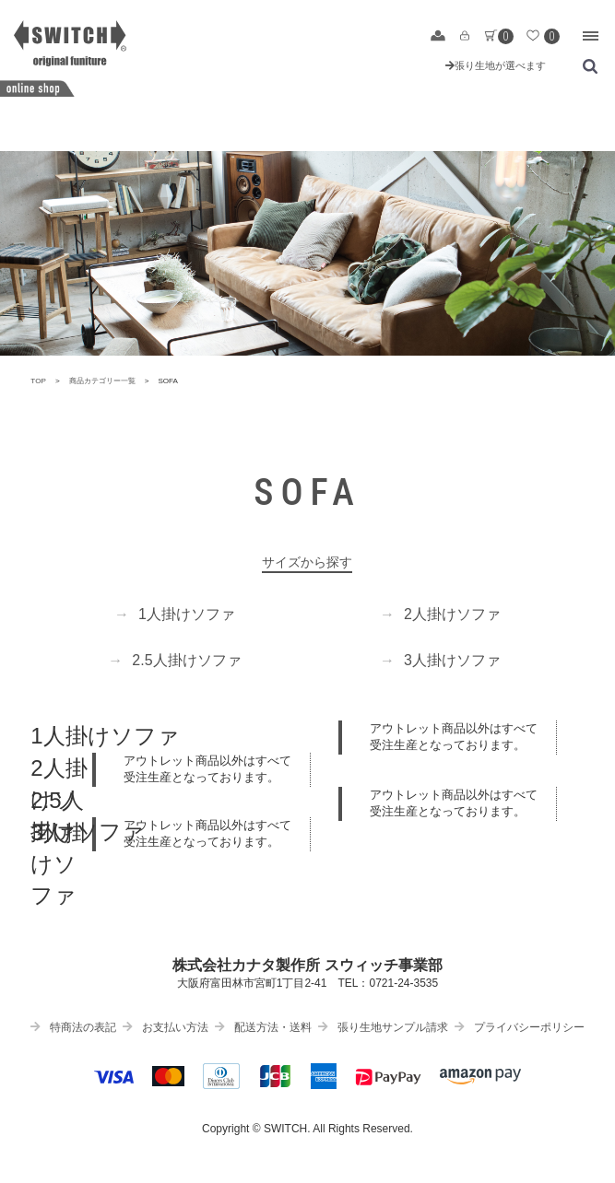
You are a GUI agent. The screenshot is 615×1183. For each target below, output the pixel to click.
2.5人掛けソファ (174, 660)
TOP (38, 381)
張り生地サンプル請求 (383, 1027)
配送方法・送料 (263, 1027)
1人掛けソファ (174, 614)
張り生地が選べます (495, 65)
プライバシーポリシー (520, 1027)
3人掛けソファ (440, 660)
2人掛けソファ (440, 614)
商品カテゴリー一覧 (102, 381)
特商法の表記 (73, 1027)
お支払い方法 (165, 1027)
